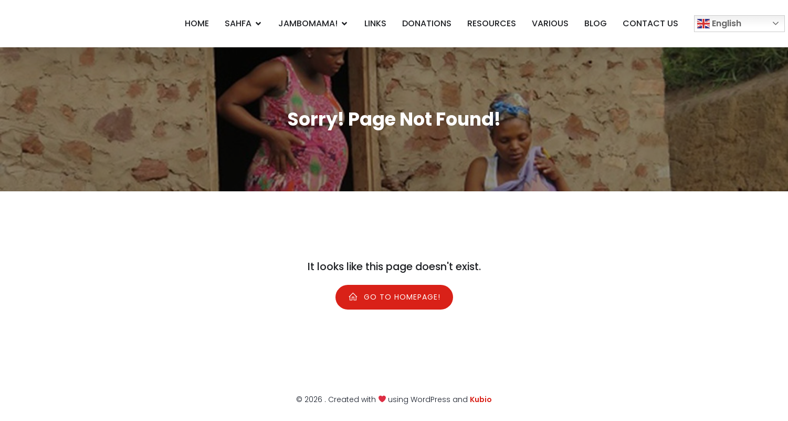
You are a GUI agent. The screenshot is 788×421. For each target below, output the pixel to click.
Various (550, 23)
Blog (595, 23)
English (719, 23)
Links (375, 23)
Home (197, 23)
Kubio (481, 399)
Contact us (650, 23)
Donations (426, 23)
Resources (491, 23)
